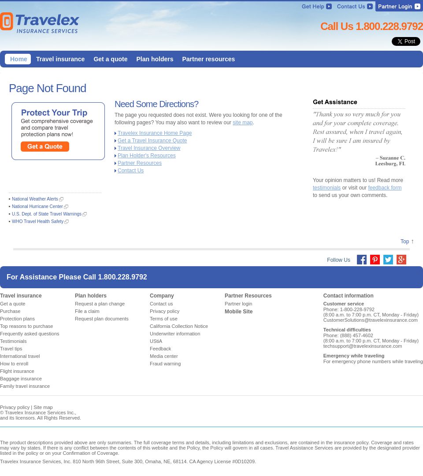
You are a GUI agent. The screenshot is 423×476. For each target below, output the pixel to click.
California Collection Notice (179, 326)
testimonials (327, 188)
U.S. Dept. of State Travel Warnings (47, 214)
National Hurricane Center (37, 206)
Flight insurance (17, 371)
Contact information (348, 296)
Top (405, 241)
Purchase (10, 311)
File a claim (87, 311)
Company (162, 296)
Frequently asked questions (29, 333)
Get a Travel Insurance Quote (152, 141)
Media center (164, 356)
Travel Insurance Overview (149, 148)
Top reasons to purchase (26, 326)
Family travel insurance (25, 386)
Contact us (161, 303)
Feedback (160, 348)
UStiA (156, 341)
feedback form (384, 188)
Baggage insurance (21, 378)
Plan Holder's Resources (147, 155)
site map (242, 122)
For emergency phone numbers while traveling (373, 361)
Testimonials (13, 341)
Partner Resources (140, 163)
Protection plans (17, 318)
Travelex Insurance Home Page (155, 133)
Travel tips (11, 348)
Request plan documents (102, 318)
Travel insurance (21, 296)
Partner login (238, 303)
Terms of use (164, 318)
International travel (20, 356)
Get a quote (13, 303)
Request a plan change (100, 303)
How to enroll (14, 363)
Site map (42, 407)
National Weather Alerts (35, 199)
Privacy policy (164, 311)
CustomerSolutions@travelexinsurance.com (370, 320)
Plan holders (91, 296)
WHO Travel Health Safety (37, 221)
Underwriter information (175, 333)
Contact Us (131, 170)
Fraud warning (165, 363)
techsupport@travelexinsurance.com (362, 346)
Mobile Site (238, 312)
